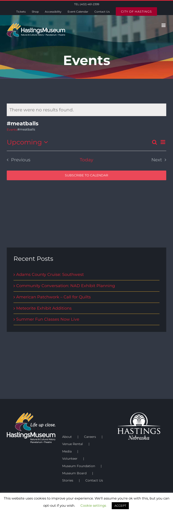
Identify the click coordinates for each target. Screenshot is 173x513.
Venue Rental (72, 444)
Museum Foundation (78, 466)
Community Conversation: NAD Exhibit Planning (65, 285)
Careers (90, 437)
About (67, 437)
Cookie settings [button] (93, 505)
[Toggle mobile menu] (164, 25)
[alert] (86, 110)
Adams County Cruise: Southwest (50, 274)
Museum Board (74, 473)
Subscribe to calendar (86, 175)
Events (12, 130)
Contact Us (94, 480)
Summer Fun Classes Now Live (47, 319)
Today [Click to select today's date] (86, 159)
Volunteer (69, 459)
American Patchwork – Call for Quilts (53, 297)
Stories (67, 480)
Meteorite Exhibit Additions (44, 308)
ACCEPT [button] (120, 505)
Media (67, 451)
